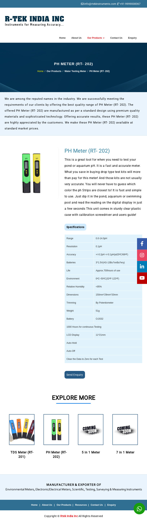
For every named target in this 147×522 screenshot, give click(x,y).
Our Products (96, 38)
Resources (81, 505)
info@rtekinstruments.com (100, 3)
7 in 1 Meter (125, 433)
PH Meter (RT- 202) (56, 436)
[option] (21, 436)
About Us (76, 38)
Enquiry (132, 38)
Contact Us (116, 38)
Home (62, 38)
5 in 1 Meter (90, 433)
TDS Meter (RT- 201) (21, 436)
